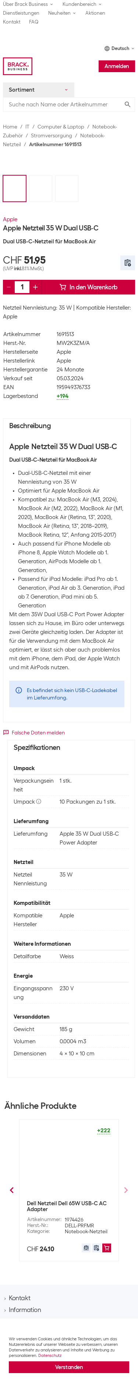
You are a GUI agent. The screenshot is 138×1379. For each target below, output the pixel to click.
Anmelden (117, 66)
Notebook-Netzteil (86, 1225)
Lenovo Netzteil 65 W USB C (61, 1203)
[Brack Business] (17, 66)
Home (10, 127)
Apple (10, 219)
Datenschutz (49, 1355)
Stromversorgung (51, 135)
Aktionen (95, 13)
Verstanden (69, 1367)
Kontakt (11, 22)
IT (27, 127)
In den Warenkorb (88, 287)
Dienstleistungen (21, 13)
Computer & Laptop (61, 127)
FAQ (34, 22)
